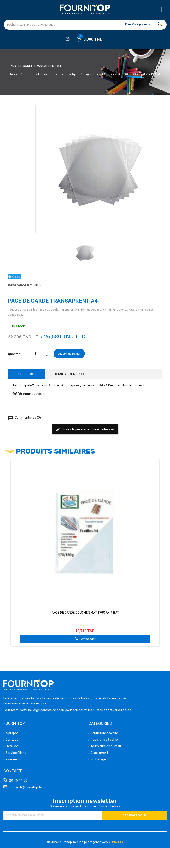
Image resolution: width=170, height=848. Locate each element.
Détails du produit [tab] (69, 374)
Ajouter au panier (69, 353)
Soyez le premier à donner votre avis (85, 429)
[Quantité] (35, 353)
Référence (17, 285)
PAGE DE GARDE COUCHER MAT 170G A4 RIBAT (85, 612)
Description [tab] (27, 374)
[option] (85, 252)
